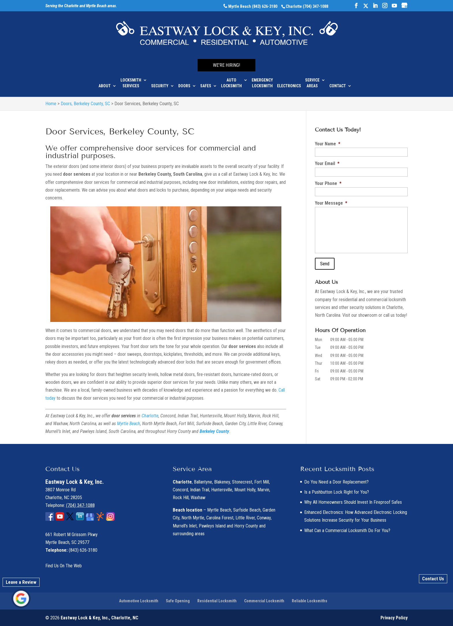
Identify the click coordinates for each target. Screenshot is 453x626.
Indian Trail (199, 489)
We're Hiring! (226, 61)
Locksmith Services (130, 78)
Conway (264, 518)
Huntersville (221, 489)
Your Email (327, 163)
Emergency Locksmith (262, 78)
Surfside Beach (247, 510)
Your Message (331, 203)
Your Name (327, 144)
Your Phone (328, 183)
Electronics (289, 81)
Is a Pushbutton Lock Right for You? (336, 492)
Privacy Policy (394, 618)
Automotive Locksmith (138, 601)
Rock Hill (181, 497)
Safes (205, 81)
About (105, 81)
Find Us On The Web (63, 565)
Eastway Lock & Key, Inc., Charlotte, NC (99, 618)
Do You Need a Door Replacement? (336, 482)
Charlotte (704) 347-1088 (307, 6)
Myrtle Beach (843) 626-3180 (250, 6)
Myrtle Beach (128, 423)
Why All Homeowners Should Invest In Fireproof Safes (353, 502)
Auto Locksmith (231, 78)
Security (159, 81)
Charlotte (150, 415)
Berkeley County (214, 431)
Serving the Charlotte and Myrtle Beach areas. (81, 6)
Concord (180, 489)
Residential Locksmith (217, 601)
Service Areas (312, 78)
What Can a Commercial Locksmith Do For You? (347, 530)
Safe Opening (178, 601)
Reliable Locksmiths (309, 601)
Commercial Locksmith (264, 601)
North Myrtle (192, 518)
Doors (184, 81)
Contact (337, 81)
